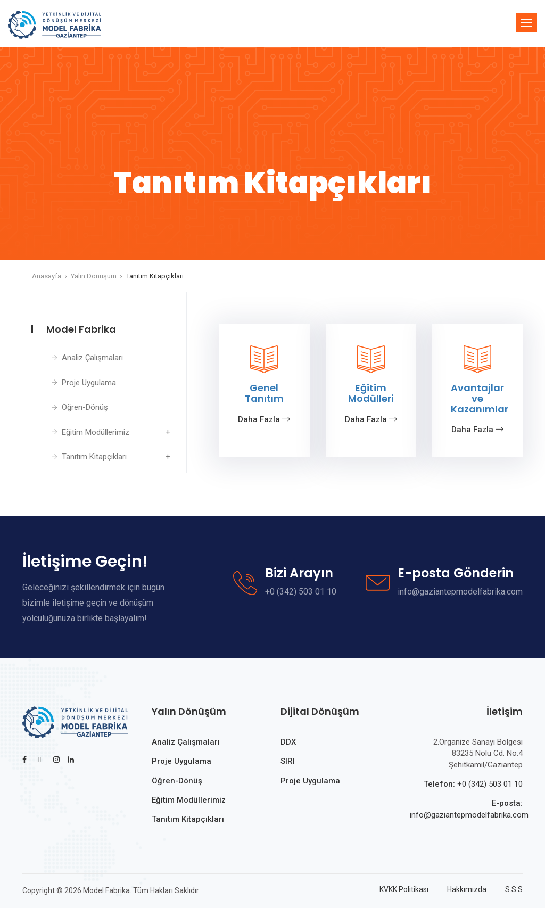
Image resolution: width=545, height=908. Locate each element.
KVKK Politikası (403, 889)
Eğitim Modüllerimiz (95, 432)
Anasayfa (46, 276)
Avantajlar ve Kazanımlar (479, 398)
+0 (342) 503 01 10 (490, 784)
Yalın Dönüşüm (94, 276)
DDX (288, 742)
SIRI (287, 761)
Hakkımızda (466, 889)
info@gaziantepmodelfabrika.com (469, 815)
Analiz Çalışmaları (92, 357)
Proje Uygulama (89, 382)
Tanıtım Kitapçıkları (155, 276)
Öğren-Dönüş (85, 407)
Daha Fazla (264, 419)
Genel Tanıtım (264, 393)
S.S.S (514, 889)
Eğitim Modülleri (371, 393)
